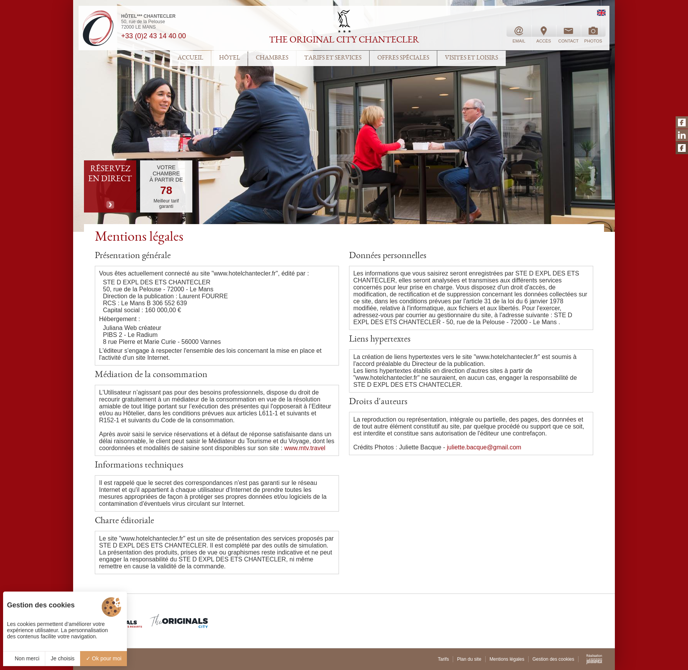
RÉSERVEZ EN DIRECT (110, 174)
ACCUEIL (190, 58)
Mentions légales (506, 659)
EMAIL (519, 34)
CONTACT (568, 34)
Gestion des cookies (553, 659)
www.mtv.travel (304, 448)
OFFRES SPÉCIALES (403, 58)
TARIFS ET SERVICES (332, 58)
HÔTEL (229, 58)
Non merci (24, 658)
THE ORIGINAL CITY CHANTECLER (344, 40)
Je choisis (62, 658)
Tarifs (443, 659)
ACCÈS (543, 34)
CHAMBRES (272, 58)
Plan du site (469, 659)
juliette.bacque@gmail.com (484, 447)
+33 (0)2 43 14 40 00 (153, 36)
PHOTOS (593, 34)
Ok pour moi (104, 658)
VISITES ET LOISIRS (471, 58)
